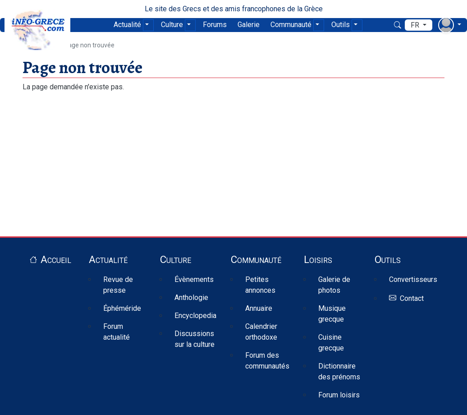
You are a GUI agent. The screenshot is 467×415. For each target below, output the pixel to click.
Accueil (56, 259)
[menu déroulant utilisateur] (449, 25)
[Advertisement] (233, 155)
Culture (172, 24)
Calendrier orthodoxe (261, 331)
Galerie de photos (334, 285)
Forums (215, 24)
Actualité (127, 24)
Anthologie (191, 297)
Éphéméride (122, 308)
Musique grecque (332, 313)
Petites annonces (260, 285)
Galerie (249, 24)
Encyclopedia (195, 315)
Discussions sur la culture (194, 339)
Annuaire (258, 308)
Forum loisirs (339, 395)
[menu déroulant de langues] (418, 25)
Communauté (290, 24)
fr (416, 25)
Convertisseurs (413, 279)
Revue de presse (118, 285)
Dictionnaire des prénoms (339, 371)
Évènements (194, 279)
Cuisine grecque (331, 342)
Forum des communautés (267, 360)
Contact (412, 298)
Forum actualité (116, 331)
